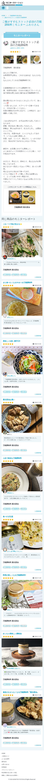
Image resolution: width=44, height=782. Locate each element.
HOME (3, 753)
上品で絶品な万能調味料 (12, 458)
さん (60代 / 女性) (17, 48)
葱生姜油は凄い (9, 400)
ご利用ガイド (5, 756)
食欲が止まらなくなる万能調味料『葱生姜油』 (21, 692)
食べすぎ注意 (8, 517)
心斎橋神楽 (7, 275)
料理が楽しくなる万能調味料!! (14, 575)
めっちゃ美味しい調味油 (12, 634)
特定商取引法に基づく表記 (9, 772)
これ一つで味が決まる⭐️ (12, 224)
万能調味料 (16, 275)
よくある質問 (5, 759)
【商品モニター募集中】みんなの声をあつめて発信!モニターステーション (12, 3)
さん (11, 258)
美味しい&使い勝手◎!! (11, 341)
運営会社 (4, 761)
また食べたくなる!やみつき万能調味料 (17, 283)
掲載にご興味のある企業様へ (10, 775)
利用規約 (4, 767)
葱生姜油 (23, 275)
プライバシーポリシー (8, 770)
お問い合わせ (5, 764)
